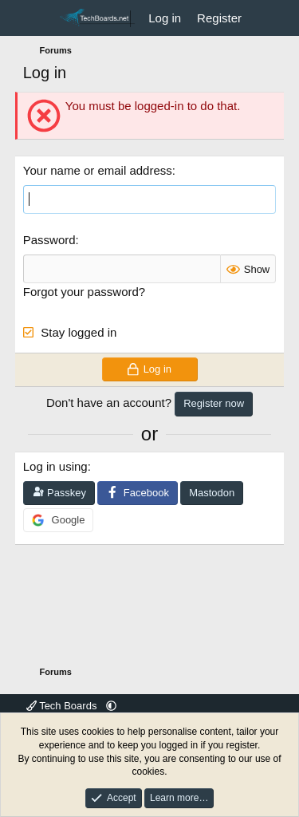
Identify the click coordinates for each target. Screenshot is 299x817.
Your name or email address (97, 170)
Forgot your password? (84, 291)
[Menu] (37, 18)
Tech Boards (63, 706)
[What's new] (265, 18)
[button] (111, 705)
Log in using (55, 466)
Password (49, 240)
